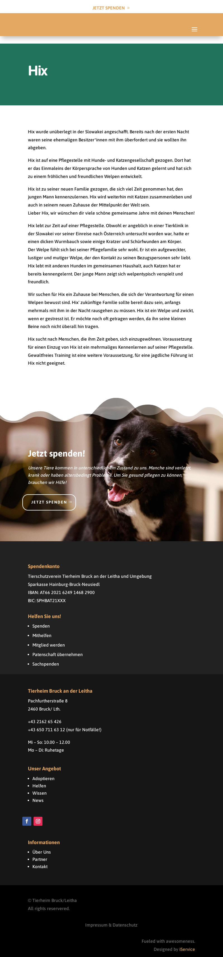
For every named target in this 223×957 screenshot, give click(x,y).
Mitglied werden (48, 637)
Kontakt (40, 858)
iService (187, 941)
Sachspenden (45, 656)
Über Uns (41, 844)
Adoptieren (43, 770)
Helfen (39, 777)
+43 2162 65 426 (44, 713)
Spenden (41, 618)
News (38, 792)
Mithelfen (41, 627)
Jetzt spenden (49, 494)
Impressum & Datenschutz (111, 917)
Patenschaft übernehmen (57, 646)
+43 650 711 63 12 (46, 722)
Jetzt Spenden (108, 7)
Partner (39, 851)
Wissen (39, 785)
